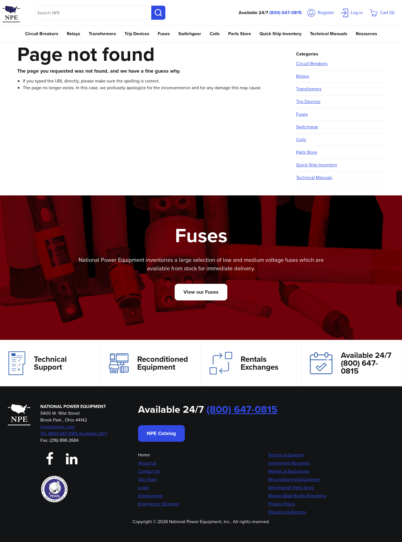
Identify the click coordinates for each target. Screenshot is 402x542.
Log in (352, 12)
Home (144, 455)
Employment (150, 495)
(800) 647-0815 (285, 12)
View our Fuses (201, 292)
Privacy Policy (281, 504)
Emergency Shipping (158, 504)
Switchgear (189, 33)
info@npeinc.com (57, 426)
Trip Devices (137, 33)
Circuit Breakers (41, 33)
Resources (366, 33)
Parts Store (239, 33)
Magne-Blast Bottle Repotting (297, 495)
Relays (73, 33)
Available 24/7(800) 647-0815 (350, 363)
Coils (215, 33)
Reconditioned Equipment (148, 363)
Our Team (147, 479)
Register (320, 12)
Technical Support (37, 363)
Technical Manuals (328, 33)
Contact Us (149, 471)
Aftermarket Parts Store (291, 487)
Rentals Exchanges (244, 363)
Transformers (102, 33)
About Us (147, 463)
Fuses (164, 33)
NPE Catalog (161, 433)
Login (143, 487)
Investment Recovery (289, 463)
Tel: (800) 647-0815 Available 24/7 (73, 433)
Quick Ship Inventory (280, 33)
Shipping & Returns (287, 512)
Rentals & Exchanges (288, 471)
